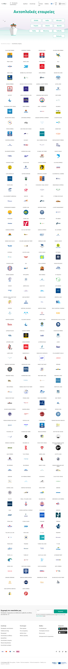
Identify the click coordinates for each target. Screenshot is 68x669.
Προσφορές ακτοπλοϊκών (13, 3)
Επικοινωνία (42, 633)
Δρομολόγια (4, 638)
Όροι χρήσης (12, 662)
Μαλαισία (59, 36)
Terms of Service (39, 616)
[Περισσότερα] (9, 614)
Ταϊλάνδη (59, 31)
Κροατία (59, 25)
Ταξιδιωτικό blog (5, 630)
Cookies (18, 662)
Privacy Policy (60, 614)
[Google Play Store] (62, 629)
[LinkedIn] (66, 651)
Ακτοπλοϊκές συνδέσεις (6, 635)
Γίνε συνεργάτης (24, 630)
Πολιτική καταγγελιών (34, 662)
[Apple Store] (62, 632)
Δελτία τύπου (23, 633)
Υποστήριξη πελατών (44, 630)
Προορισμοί (3, 633)
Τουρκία (36, 25)
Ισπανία (47, 25)
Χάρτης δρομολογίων (6, 642)
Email (38, 610)
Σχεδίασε (25, 3)
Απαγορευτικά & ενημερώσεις (46, 636)
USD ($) (56, 3)
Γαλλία (34, 31)
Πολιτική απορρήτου (25, 662)
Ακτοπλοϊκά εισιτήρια (5, 43)
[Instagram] (59, 651)
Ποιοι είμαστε (23, 628)
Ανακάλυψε (32, 3)
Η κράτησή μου (40, 3)
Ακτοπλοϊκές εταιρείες (17, 43)
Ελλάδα (36, 20)
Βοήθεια (47, 3)
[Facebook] (56, 651)
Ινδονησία (59, 20)
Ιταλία (47, 20)
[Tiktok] (62, 651)
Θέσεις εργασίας (24, 635)
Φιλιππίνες (46, 31)
